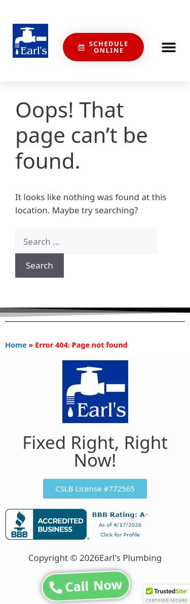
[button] (168, 47)
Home (16, 345)
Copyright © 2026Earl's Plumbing (95, 557)
